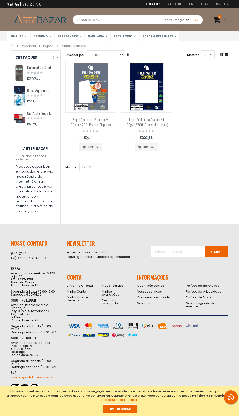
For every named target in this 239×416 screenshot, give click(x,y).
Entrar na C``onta (80, 285)
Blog (190, 4)
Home (12, 46)
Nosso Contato (148, 303)
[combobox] (138, 19)
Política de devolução (202, 285)
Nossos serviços (149, 291)
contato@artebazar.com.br (32, 377)
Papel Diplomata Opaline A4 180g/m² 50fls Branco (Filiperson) (146, 122)
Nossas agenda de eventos (200, 304)
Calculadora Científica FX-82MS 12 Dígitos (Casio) (40, 67)
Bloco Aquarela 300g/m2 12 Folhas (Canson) (40, 90)
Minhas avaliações (110, 293)
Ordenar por (74, 55)
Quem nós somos (150, 285)
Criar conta (221, 4)
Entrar (204, 4)
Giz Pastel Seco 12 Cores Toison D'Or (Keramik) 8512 (40, 113)
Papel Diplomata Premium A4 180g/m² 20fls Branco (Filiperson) (90, 122)
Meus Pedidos (112, 285)
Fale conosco (174, 4)
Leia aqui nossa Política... (120, 400)
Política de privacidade (203, 291)
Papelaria (28, 46)
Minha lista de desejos (77, 299)
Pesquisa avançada (110, 302)
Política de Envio (198, 297)
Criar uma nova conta (153, 297)
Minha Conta (76, 291)
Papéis (48, 46)
